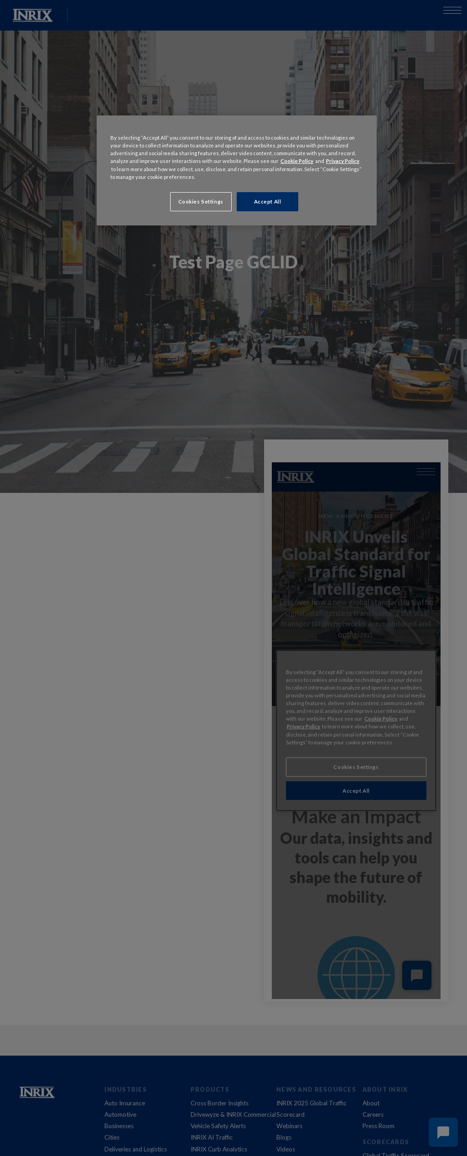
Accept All (267, 201)
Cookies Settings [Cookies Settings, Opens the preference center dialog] (200, 201)
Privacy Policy (342, 161)
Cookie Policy (296, 161)
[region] (237, 170)
